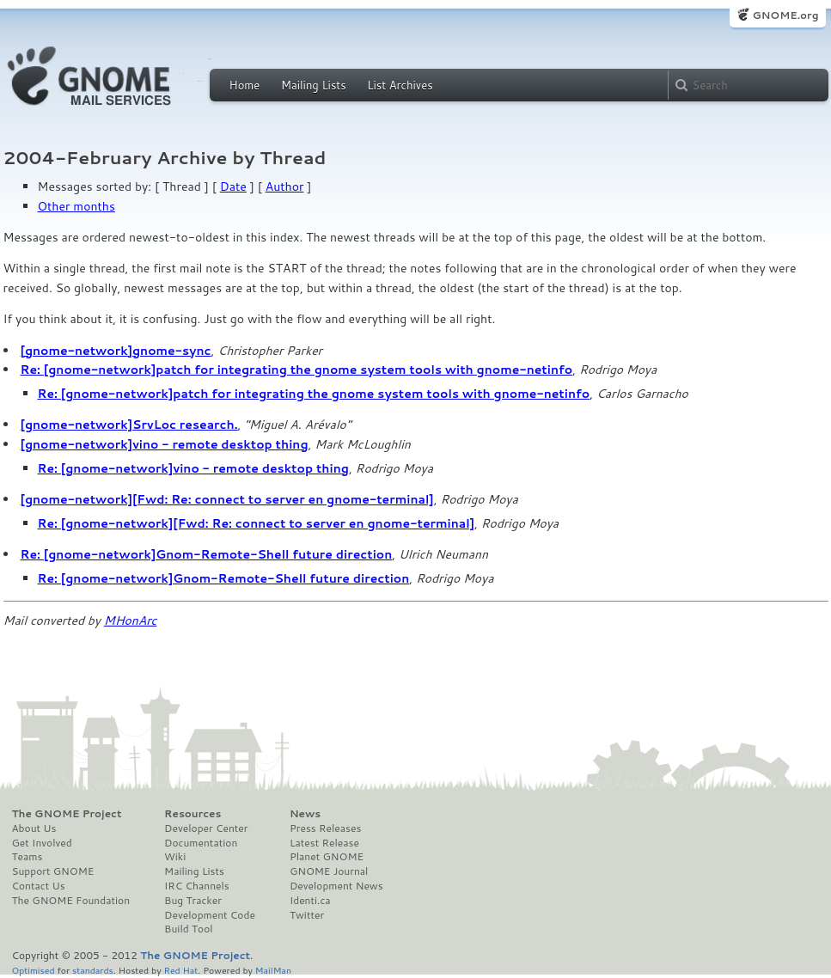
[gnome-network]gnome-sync (116, 350)
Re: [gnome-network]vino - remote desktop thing (193, 468)
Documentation (200, 843)
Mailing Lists (313, 85)
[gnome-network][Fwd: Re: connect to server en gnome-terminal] (227, 499)
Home (244, 85)
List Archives (399, 85)
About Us (34, 828)
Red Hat (180, 969)
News (305, 814)
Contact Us (38, 886)
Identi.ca (310, 901)
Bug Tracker (193, 901)
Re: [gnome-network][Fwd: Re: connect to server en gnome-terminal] (256, 523)
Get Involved (42, 843)
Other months (76, 206)
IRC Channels (196, 886)
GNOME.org (785, 15)
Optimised (33, 969)
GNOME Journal (329, 871)
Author (285, 186)
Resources (192, 814)
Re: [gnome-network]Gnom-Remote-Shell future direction (207, 554)
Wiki (175, 857)
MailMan (273, 969)
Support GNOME (53, 871)
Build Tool (188, 929)
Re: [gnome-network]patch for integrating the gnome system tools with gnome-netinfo (297, 369)
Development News (336, 886)
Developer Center (205, 828)
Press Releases (325, 828)
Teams (27, 857)
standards (92, 969)
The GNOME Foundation (71, 901)
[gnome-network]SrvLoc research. (129, 424)
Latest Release (324, 843)
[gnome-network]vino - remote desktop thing (165, 444)
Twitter (307, 915)
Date (233, 186)
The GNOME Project (67, 814)
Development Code (209, 915)
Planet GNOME (327, 857)
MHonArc (130, 620)
